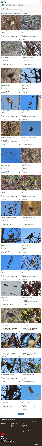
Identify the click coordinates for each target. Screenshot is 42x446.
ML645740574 (24, 409)
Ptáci (3, 5)
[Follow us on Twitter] (3, 438)
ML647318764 (24, 119)
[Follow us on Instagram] (6, 438)
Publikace (12, 426)
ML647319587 (3, 39)
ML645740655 (3, 381)
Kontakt (23, 431)
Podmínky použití (35, 426)
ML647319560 (24, 39)
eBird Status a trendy (14, 423)
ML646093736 (24, 279)
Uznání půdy (34, 421)
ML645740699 (24, 304)
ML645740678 (24, 331)
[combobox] (12, 8)
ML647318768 (3, 119)
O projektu (24, 421)
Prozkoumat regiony (4, 424)
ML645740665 (3, 356)
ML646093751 (24, 252)
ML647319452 (3, 92)
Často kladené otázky (25, 430)
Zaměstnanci (24, 426)
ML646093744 (3, 279)
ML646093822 (24, 199)
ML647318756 (3, 144)
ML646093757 (3, 252)
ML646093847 (3, 199)
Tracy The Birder (5, 60)
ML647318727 (3, 172)
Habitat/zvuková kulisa (10, 5)
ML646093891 (24, 172)
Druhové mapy (3, 423)
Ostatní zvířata (20, 5)
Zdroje (23, 423)
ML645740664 (24, 356)
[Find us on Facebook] (1, 438)
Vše (25, 5)
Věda (12, 421)
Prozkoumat (3, 421)
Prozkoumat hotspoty (4, 425)
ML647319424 (24, 92)
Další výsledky (21, 414)
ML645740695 (3, 331)
